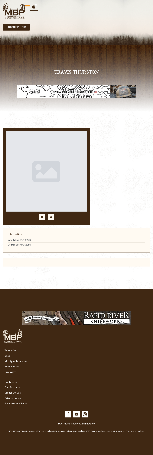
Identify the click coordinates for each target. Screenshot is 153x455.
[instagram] (85, 414)
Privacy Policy (12, 398)
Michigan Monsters (15, 361)
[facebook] (68, 414)
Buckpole (10, 350)
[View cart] (34, 7)
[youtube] (76, 414)
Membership (11, 366)
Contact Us (10, 382)
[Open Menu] (27, 5)
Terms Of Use (12, 392)
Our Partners (12, 387)
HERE (88, 431)
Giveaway (10, 371)
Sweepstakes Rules (15, 403)
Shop (7, 355)
